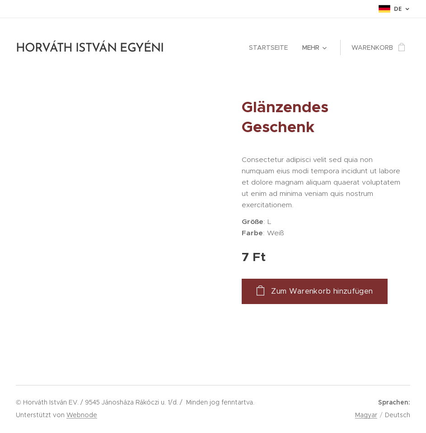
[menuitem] (271, 47)
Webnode (81, 415)
